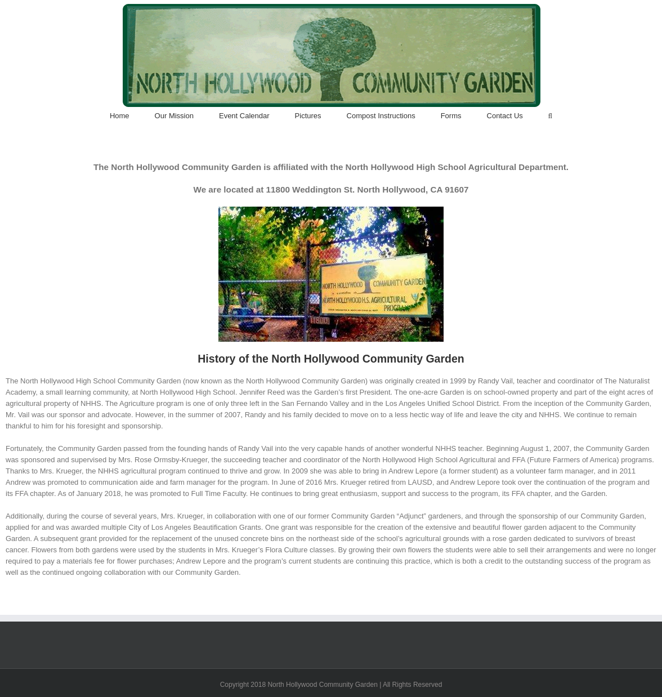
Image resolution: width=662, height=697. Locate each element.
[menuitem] (132, 116)
